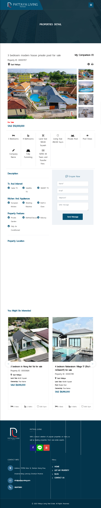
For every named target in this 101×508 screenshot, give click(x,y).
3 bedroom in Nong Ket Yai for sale (26, 366)
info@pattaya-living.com (22, 480)
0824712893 (18, 487)
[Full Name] (73, 183)
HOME (57, 466)
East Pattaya (14, 64)
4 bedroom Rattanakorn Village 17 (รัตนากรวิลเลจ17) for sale (72, 368)
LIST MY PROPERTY (62, 470)
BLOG (57, 474)
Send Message (72, 216)
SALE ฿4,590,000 (18, 385)
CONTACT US (59, 477)
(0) (92, 55)
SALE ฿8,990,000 (62, 391)
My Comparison (83, 55)
